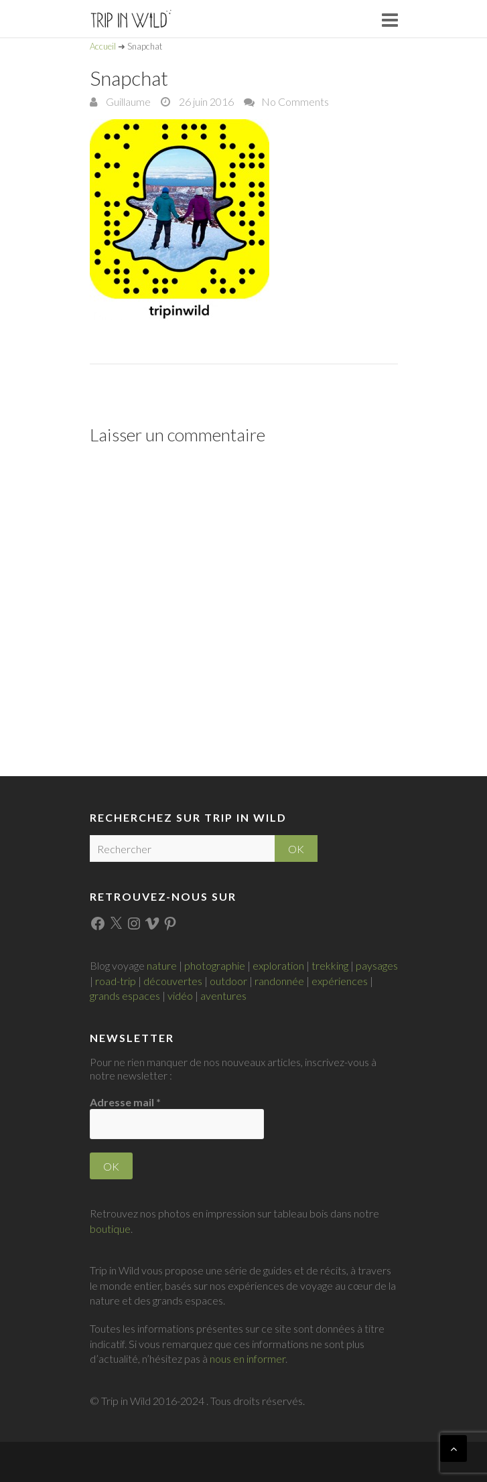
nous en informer (247, 1358)
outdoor (228, 980)
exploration (278, 965)
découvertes (172, 980)
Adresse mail (125, 1102)
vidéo (180, 995)
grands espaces (125, 995)
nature (162, 965)
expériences (339, 980)
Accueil (103, 46)
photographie (214, 965)
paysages (377, 965)
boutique (110, 1228)
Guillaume (127, 101)
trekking (329, 965)
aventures (223, 995)
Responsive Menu (390, 20)
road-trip (115, 980)
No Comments (295, 101)
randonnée (279, 980)
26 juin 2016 (205, 101)
